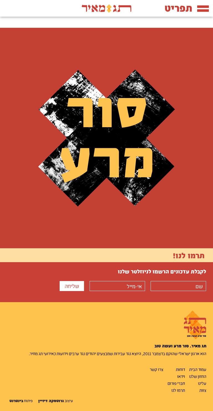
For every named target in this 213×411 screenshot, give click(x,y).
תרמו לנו (178, 390)
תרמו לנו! (189, 255)
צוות (202, 390)
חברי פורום (176, 383)
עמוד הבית (197, 369)
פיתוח (21, 401)
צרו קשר (156, 369)
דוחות (180, 369)
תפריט (186, 8)
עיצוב (55, 401)
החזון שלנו (197, 376)
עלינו (202, 383)
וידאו (181, 376)
